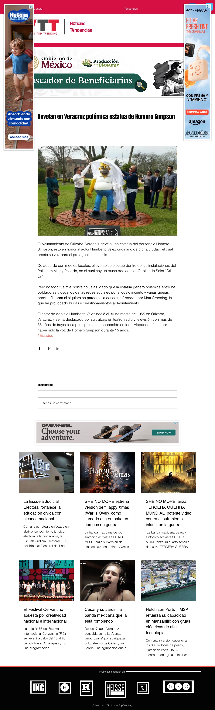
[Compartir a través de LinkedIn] (58, 348)
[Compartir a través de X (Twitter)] (48, 348)
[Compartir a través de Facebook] (39, 348)
